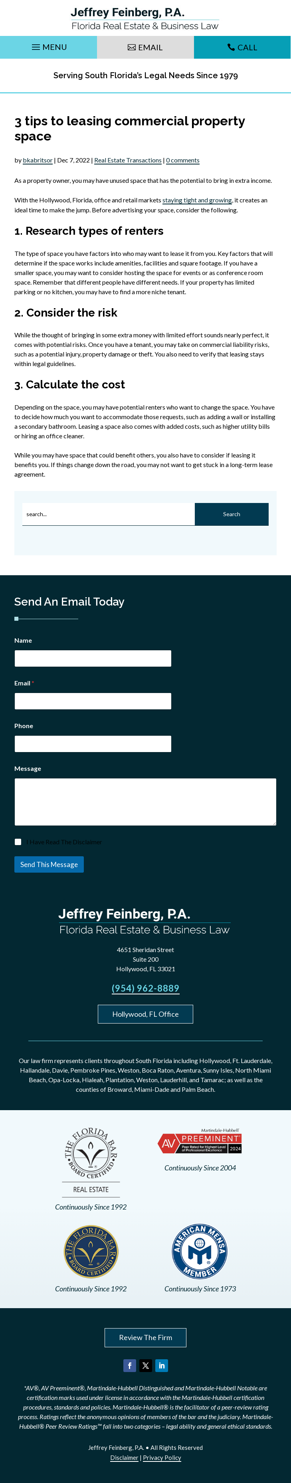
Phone (23, 725)
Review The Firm (145, 1337)
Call (247, 47)
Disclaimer (124, 1457)
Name (23, 640)
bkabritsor (38, 160)
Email (150, 47)
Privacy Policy (162, 1457)
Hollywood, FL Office (145, 1014)
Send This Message (49, 864)
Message (27, 768)
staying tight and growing (197, 200)
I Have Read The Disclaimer (64, 841)
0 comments (183, 160)
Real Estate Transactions (128, 160)
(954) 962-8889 (146, 988)
